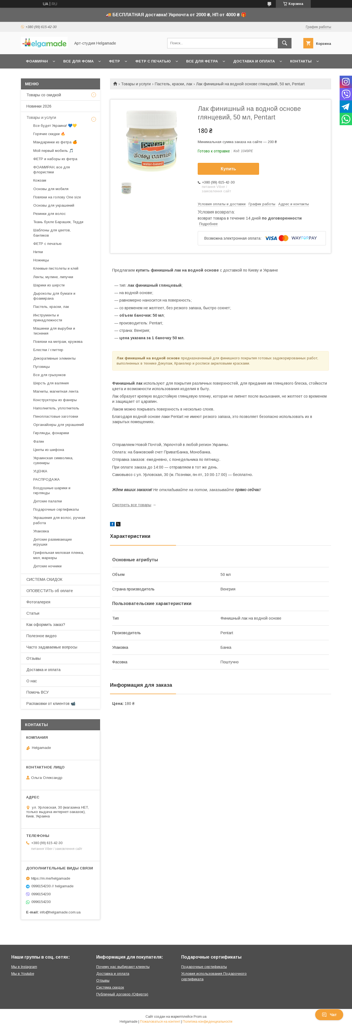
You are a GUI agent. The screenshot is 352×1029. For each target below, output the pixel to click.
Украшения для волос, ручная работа (59, 520)
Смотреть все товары (131, 505)
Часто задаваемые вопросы (51, 647)
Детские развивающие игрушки (52, 541)
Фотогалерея (38, 602)
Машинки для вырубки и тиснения (54, 330)
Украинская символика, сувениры (53, 460)
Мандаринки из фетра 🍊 (55, 142)
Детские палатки (47, 501)
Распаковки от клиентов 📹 (50, 703)
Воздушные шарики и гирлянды (51, 490)
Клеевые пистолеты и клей (55, 268)
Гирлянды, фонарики (51, 433)
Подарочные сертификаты (56, 509)
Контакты (301, 61)
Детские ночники (47, 566)
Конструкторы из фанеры (55, 400)
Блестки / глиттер (48, 350)
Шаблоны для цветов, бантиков (52, 232)
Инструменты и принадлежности (47, 317)
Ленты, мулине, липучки (53, 277)
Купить (228, 168)
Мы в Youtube (22, 973)
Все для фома (78, 61)
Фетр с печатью (153, 61)
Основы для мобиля (50, 189)
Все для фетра (202, 61)
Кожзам (39, 180)
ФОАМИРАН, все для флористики (51, 169)
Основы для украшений (53, 205)
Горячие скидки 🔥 (49, 134)
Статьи (32, 613)
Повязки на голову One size (57, 197)
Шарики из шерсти (49, 285)
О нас (31, 681)
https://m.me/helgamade (50, 878)
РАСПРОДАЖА (46, 479)
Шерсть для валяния (51, 383)
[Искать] (285, 43)
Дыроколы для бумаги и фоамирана (54, 295)
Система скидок (110, 987)
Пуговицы (41, 367)
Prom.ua (200, 1017)
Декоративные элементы (54, 358)
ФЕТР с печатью (47, 244)
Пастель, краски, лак (173, 84)
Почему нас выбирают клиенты (123, 967)
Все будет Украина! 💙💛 (55, 126)
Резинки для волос (49, 214)
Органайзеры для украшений (58, 425)
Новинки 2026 (38, 106)
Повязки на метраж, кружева (57, 342)
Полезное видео (41, 636)
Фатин (38, 441)
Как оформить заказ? (45, 624)
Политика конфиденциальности (207, 1021)
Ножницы (41, 260)
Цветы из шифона (48, 450)
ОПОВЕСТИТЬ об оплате (49, 591)
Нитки (38, 252)
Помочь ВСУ (37, 692)
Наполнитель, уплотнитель (56, 408)
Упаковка (41, 531)
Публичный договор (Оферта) (122, 994)
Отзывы (33, 658)
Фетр (114, 61)
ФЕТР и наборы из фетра (55, 159)
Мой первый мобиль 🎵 (53, 151)
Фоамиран (37, 61)
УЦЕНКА (40, 471)
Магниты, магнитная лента (55, 391)
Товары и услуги (136, 84)
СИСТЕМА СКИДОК (44, 579)
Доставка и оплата (254, 61)
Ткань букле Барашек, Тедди (58, 222)
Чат (329, 1014)
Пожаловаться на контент (160, 1021)
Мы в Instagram (24, 967)
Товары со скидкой (43, 95)
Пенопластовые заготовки (55, 416)
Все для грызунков (49, 375)
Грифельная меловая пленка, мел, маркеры (58, 555)
